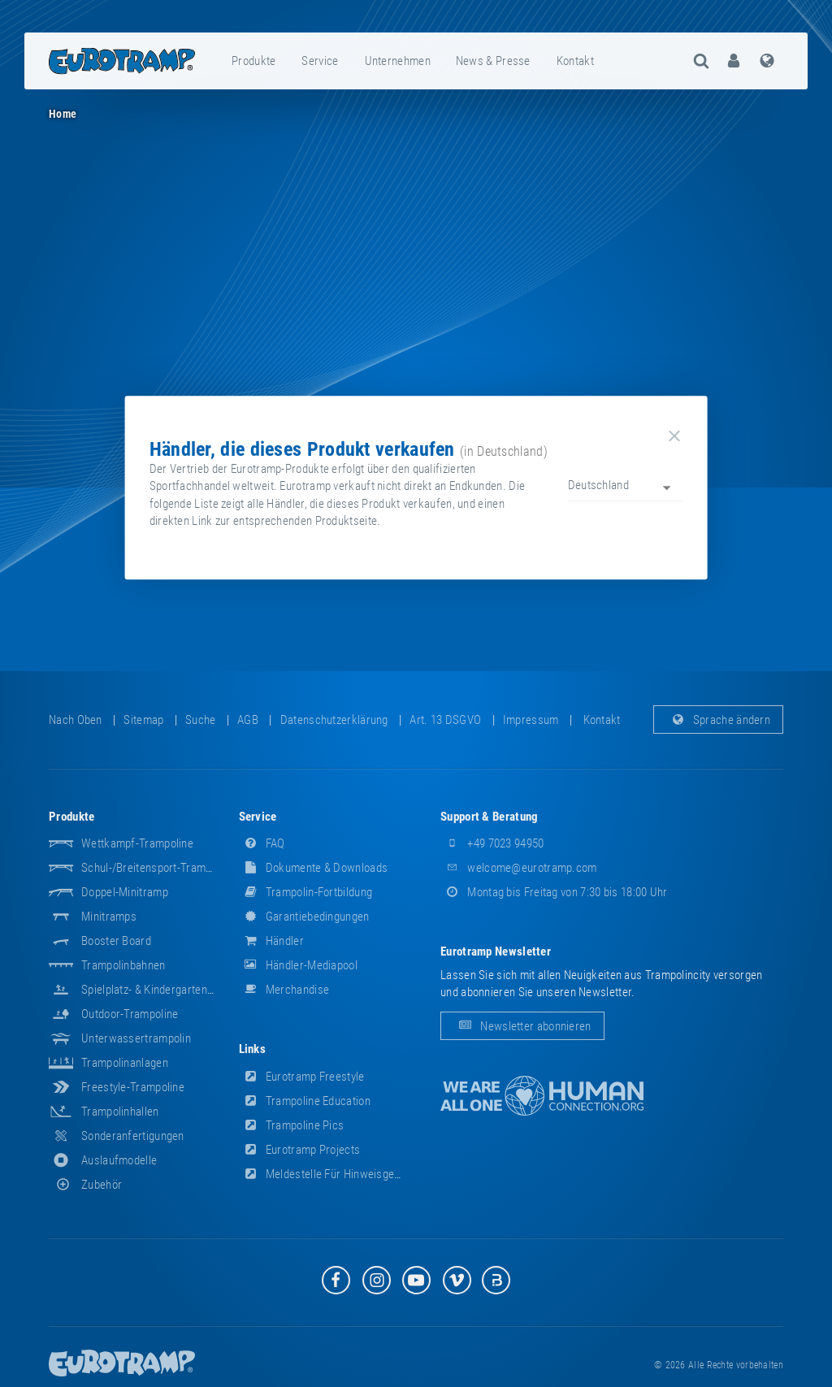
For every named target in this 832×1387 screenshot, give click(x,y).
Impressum (531, 720)
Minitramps (108, 916)
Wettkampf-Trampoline (137, 843)
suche (200, 720)
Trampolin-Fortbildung (306, 892)
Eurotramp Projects (300, 1149)
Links (252, 1049)
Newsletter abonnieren (522, 1026)
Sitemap (143, 720)
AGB (247, 720)
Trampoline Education (304, 1101)
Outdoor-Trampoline (129, 1014)
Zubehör (85, 1184)
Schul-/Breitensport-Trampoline (158, 867)
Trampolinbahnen (123, 965)
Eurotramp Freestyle (302, 1076)
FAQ (262, 843)
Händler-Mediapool (298, 965)
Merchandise (284, 989)
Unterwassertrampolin (136, 1038)
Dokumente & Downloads (313, 867)
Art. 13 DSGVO (445, 720)
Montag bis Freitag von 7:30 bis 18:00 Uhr (554, 892)
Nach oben (75, 720)
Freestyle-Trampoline (132, 1087)
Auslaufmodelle (119, 1160)
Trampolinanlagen (124, 1062)
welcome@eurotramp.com (518, 867)
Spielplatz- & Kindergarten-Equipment (171, 989)
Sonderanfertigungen (132, 1136)
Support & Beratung (489, 816)
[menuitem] (254, 61)
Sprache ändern (718, 720)
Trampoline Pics (291, 1125)
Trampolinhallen (120, 1111)
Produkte (253, 61)
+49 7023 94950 (492, 843)
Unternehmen (398, 61)
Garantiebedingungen (304, 916)
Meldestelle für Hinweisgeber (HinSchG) (351, 1174)
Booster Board (116, 941)
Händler (271, 941)
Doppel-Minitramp (124, 892)
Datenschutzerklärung (334, 720)
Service (319, 61)
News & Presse (493, 61)
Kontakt (575, 61)
